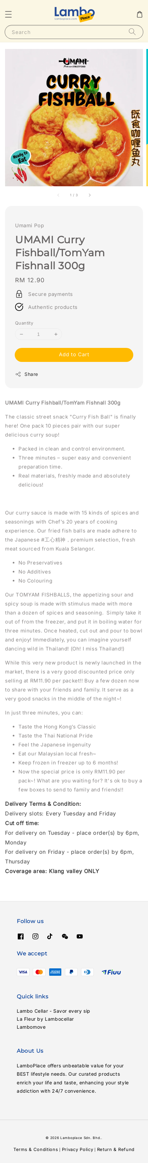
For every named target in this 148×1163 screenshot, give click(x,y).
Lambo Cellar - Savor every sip (53, 1011)
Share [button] (26, 374)
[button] (8, 14)
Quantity (24, 323)
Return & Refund (116, 1149)
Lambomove (31, 1027)
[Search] (132, 31)
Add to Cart (74, 354)
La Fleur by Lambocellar (45, 1019)
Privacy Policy (77, 1149)
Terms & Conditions (35, 1149)
